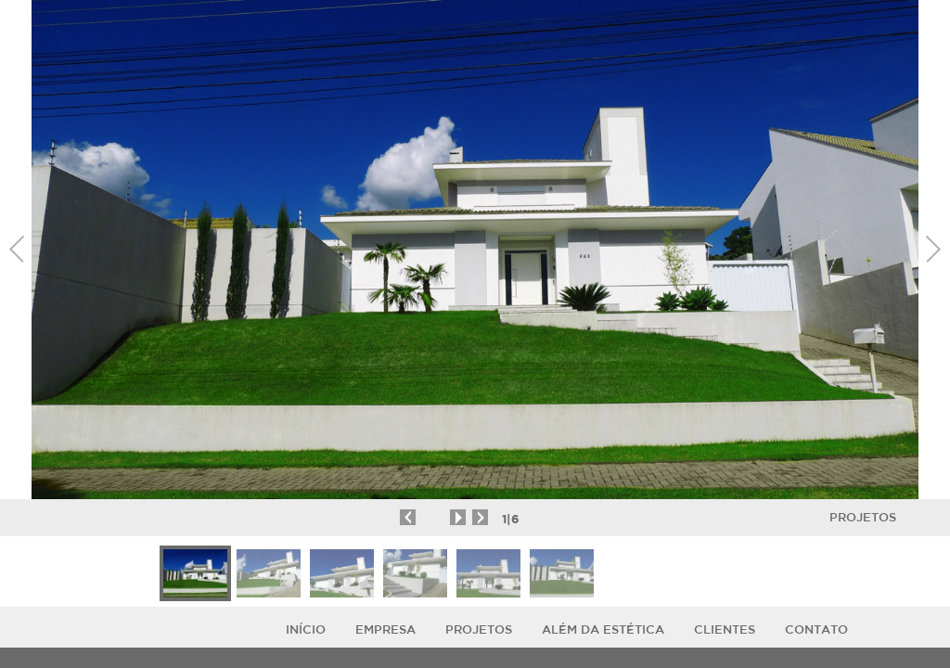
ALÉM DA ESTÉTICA (603, 629)
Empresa (385, 629)
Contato (816, 629)
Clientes (724, 629)
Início (306, 629)
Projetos (862, 517)
